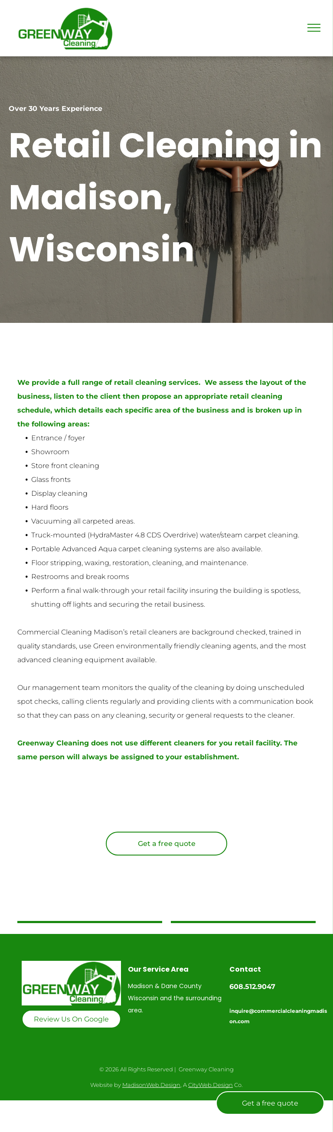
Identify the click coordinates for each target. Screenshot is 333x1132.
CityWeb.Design (210, 1084)
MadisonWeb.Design (151, 1084)
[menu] (314, 27)
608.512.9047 (252, 986)
